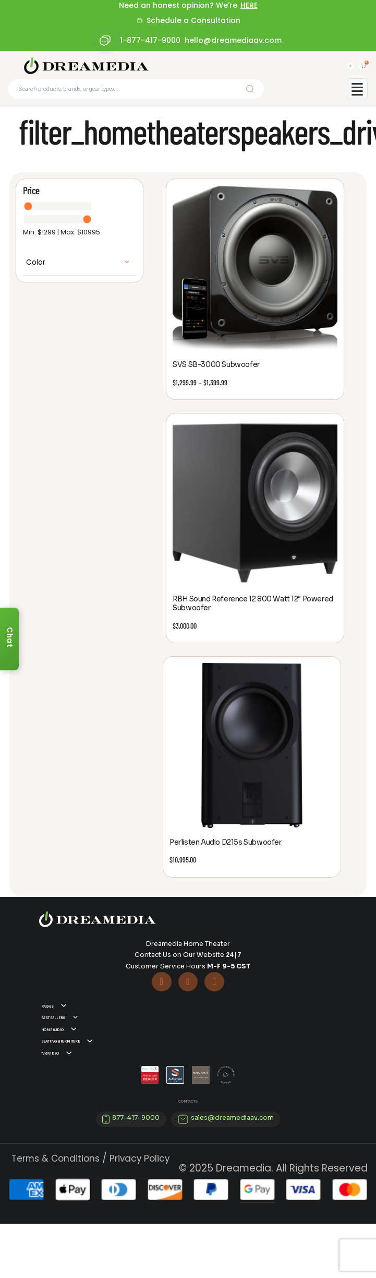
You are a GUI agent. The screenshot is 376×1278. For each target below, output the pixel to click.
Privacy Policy (139, 1212)
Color (35, 269)
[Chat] (9, 639)
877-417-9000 (136, 1172)
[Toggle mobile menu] (357, 95)
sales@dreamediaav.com (232, 1172)
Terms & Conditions (55, 1212)
